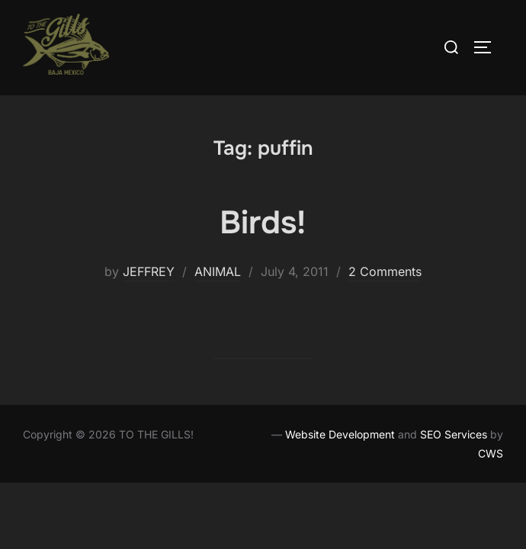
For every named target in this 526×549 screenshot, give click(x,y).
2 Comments (385, 271)
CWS (490, 453)
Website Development (340, 434)
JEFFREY (149, 271)
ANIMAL (217, 271)
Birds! (263, 222)
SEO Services (453, 434)
